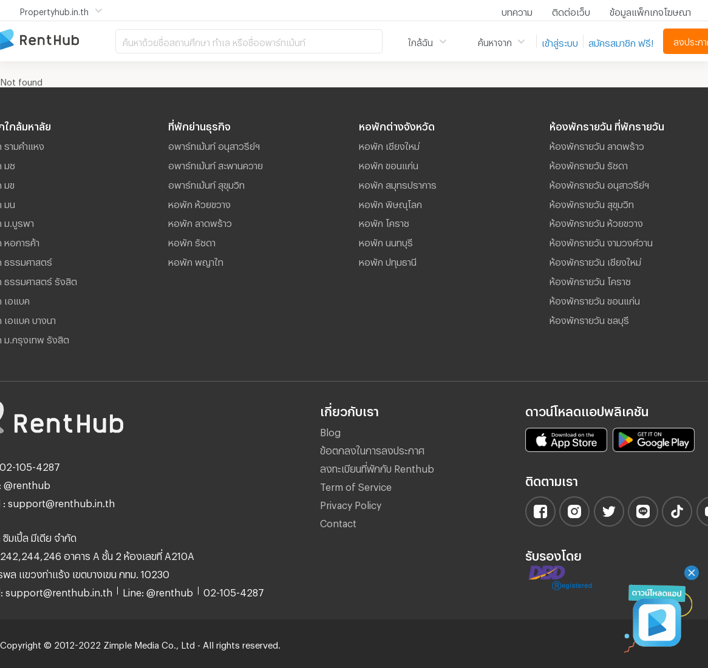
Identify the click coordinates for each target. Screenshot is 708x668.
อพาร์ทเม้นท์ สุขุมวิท (206, 183)
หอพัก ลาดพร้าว (200, 221)
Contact (338, 521)
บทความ (517, 10)
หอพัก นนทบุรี (386, 241)
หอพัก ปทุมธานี (388, 260)
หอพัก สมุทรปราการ (398, 183)
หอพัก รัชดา (192, 241)
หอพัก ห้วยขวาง (199, 202)
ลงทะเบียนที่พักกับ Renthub (377, 467)
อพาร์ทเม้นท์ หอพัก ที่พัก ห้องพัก (57, 40)
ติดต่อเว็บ (571, 10)
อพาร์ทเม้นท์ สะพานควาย (215, 163)
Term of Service (356, 485)
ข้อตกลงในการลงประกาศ (372, 449)
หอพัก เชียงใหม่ (389, 144)
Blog (330, 430)
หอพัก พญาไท (195, 260)
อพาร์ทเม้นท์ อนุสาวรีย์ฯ (214, 144)
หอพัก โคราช (384, 221)
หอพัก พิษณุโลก (390, 202)
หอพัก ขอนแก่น (388, 163)
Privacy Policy (350, 503)
